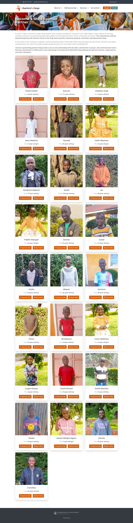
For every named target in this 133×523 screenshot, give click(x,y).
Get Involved (95, 8)
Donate (106, 8)
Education (83, 8)
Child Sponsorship (70, 8)
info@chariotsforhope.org (40, 2)
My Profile (38, 99)
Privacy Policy (66, 518)
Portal (114, 8)
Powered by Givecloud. (63, 514)
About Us (57, 8)
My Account (113, 2)
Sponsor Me (25, 99)
